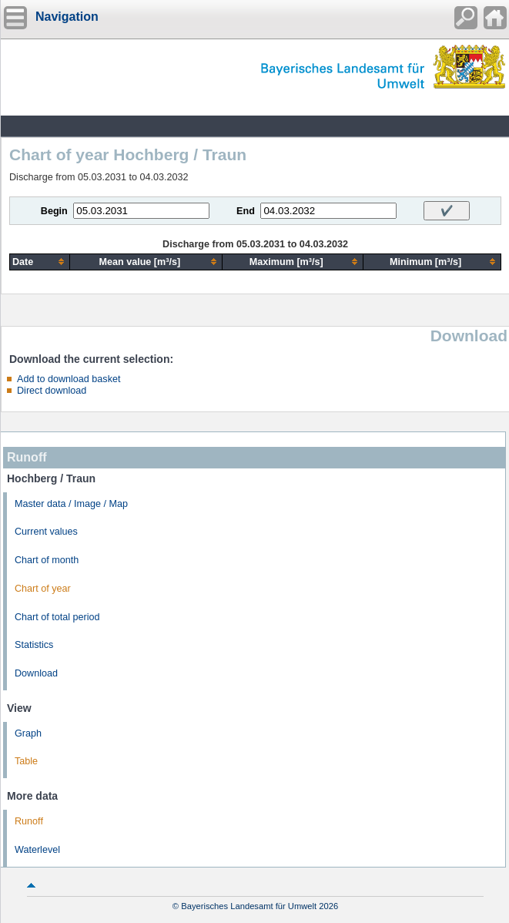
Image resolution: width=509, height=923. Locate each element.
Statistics (34, 644)
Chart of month (47, 560)
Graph (28, 733)
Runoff (29, 821)
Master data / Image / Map (71, 503)
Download (36, 673)
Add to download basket (68, 379)
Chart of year (43, 588)
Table (26, 761)
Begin (54, 211)
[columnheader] (40, 261)
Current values (46, 531)
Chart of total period (57, 617)
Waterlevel (37, 849)
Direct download (51, 390)
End (245, 211)
